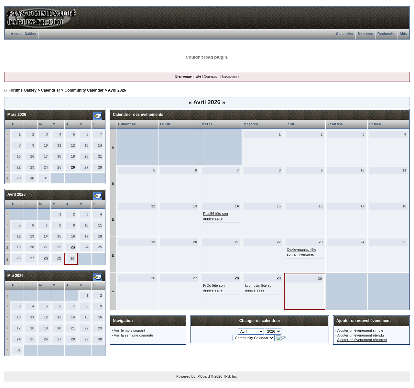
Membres (365, 34)
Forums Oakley (22, 90)
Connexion (211, 76)
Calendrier (345, 34)
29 (59, 258)
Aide (404, 34)
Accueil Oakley (23, 34)
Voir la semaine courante (133, 335)
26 (73, 167)
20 (59, 328)
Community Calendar (84, 90)
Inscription (229, 76)
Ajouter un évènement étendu (360, 335)
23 (73, 247)
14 (46, 236)
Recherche (386, 34)
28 (46, 258)
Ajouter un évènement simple (360, 330)
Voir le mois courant (129, 330)
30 (32, 178)
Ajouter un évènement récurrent (362, 340)
